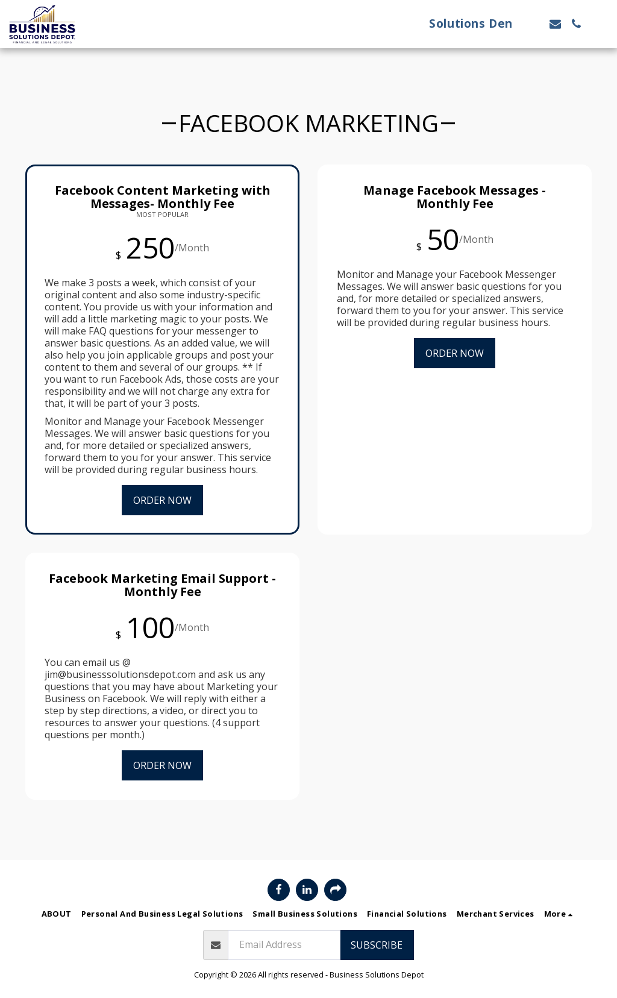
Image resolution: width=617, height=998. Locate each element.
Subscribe (376, 945)
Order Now (162, 500)
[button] (534, 24)
